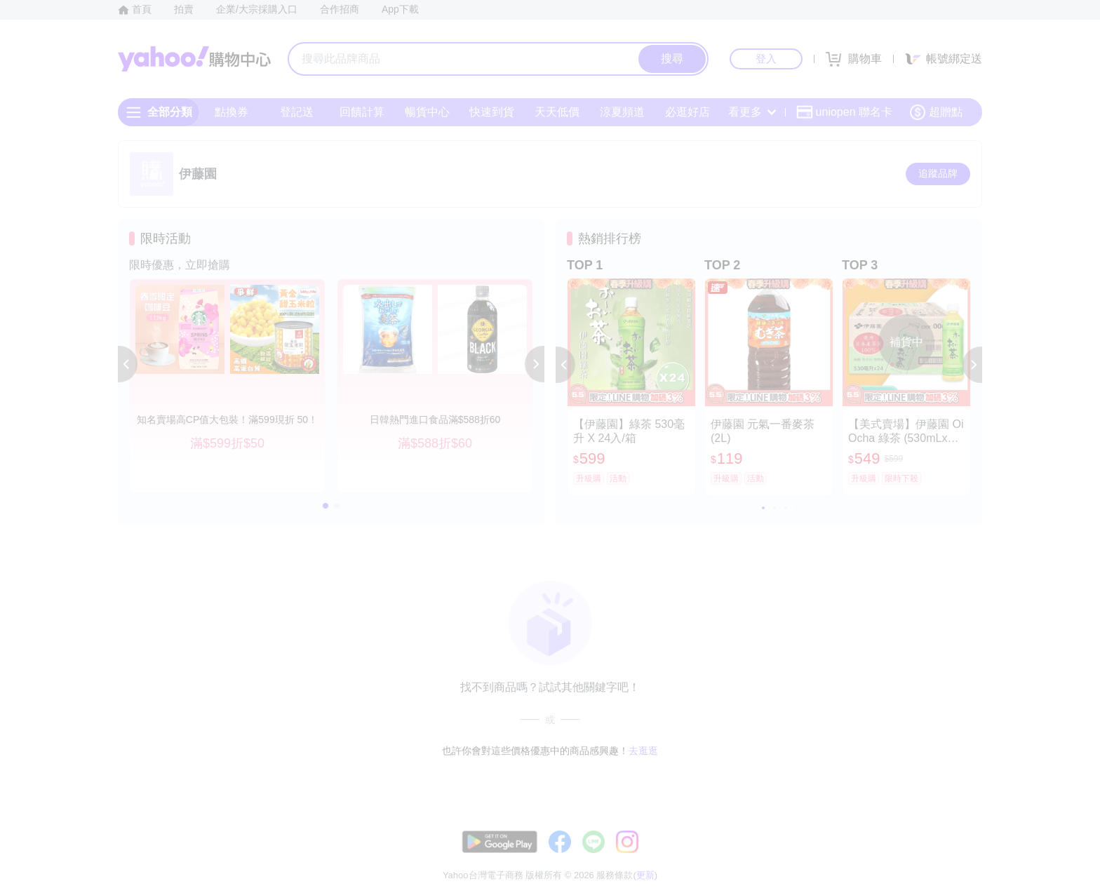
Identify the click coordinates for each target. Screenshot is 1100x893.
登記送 (297, 112)
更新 (970, 840)
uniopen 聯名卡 (844, 112)
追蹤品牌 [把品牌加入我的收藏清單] (938, 173)
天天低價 (557, 112)
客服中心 (708, 857)
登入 (766, 59)
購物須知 (814, 857)
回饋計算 (362, 112)
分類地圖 (964, 857)
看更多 (752, 112)
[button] (128, 364)
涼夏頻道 (622, 112)
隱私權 (916, 857)
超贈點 (935, 112)
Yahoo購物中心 (194, 59)
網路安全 (867, 857)
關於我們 (761, 857)
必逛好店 (687, 112)
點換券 (231, 112)
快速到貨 (491, 112)
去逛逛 (643, 750)
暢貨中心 (427, 112)
